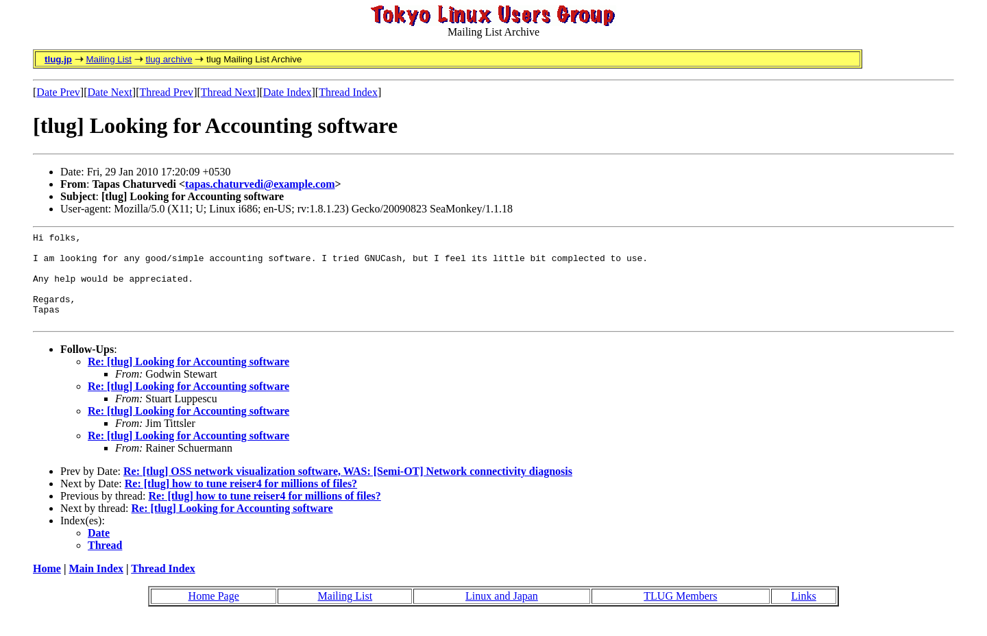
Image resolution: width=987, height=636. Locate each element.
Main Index (96, 587)
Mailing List (109, 59)
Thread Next (228, 92)
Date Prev (58, 92)
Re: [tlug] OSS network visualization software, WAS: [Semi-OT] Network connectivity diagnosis (347, 490)
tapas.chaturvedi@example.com (259, 184)
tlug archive (168, 59)
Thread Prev (166, 92)
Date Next (110, 92)
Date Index (287, 92)
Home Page (213, 614)
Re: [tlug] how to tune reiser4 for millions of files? (241, 502)
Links (803, 614)
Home (47, 587)
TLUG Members (680, 614)
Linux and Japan (501, 614)
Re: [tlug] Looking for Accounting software (188, 380)
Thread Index (348, 92)
